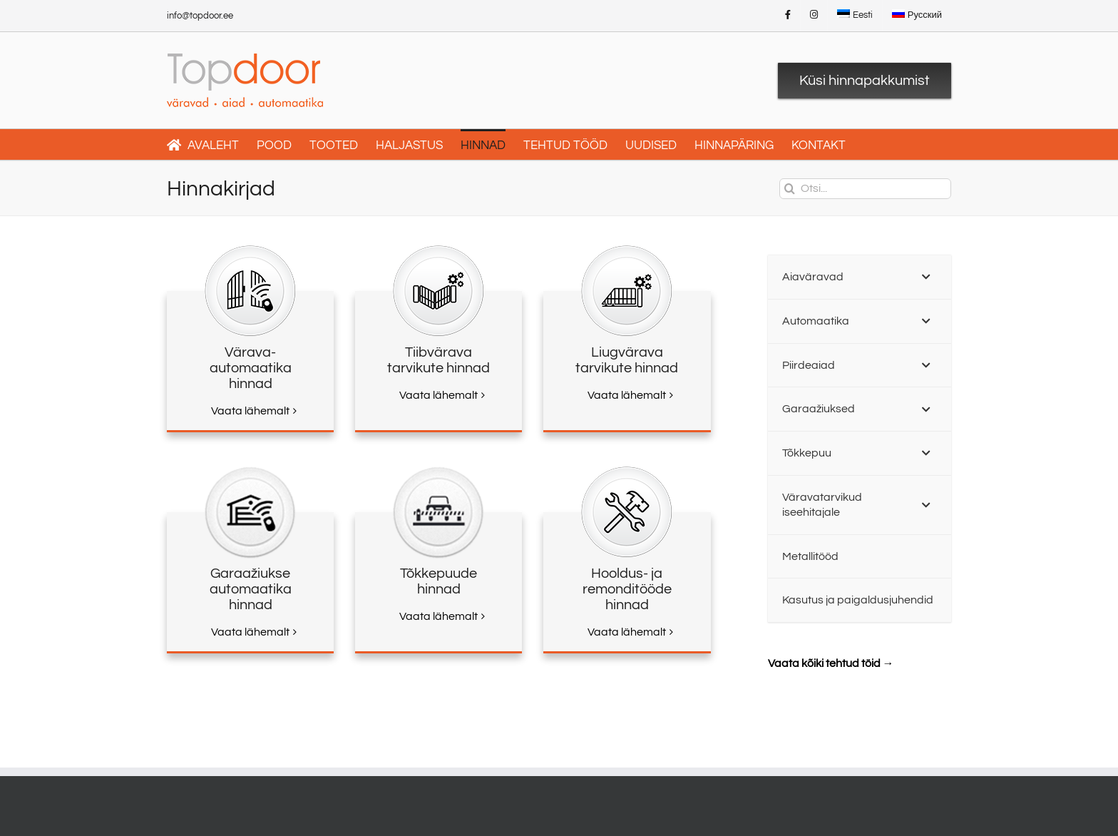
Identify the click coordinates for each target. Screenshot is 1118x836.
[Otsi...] (865, 188)
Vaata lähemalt (250, 411)
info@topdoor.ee (200, 16)
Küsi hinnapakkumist (864, 80)
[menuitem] (855, 15)
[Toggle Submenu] (926, 277)
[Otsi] (789, 188)
